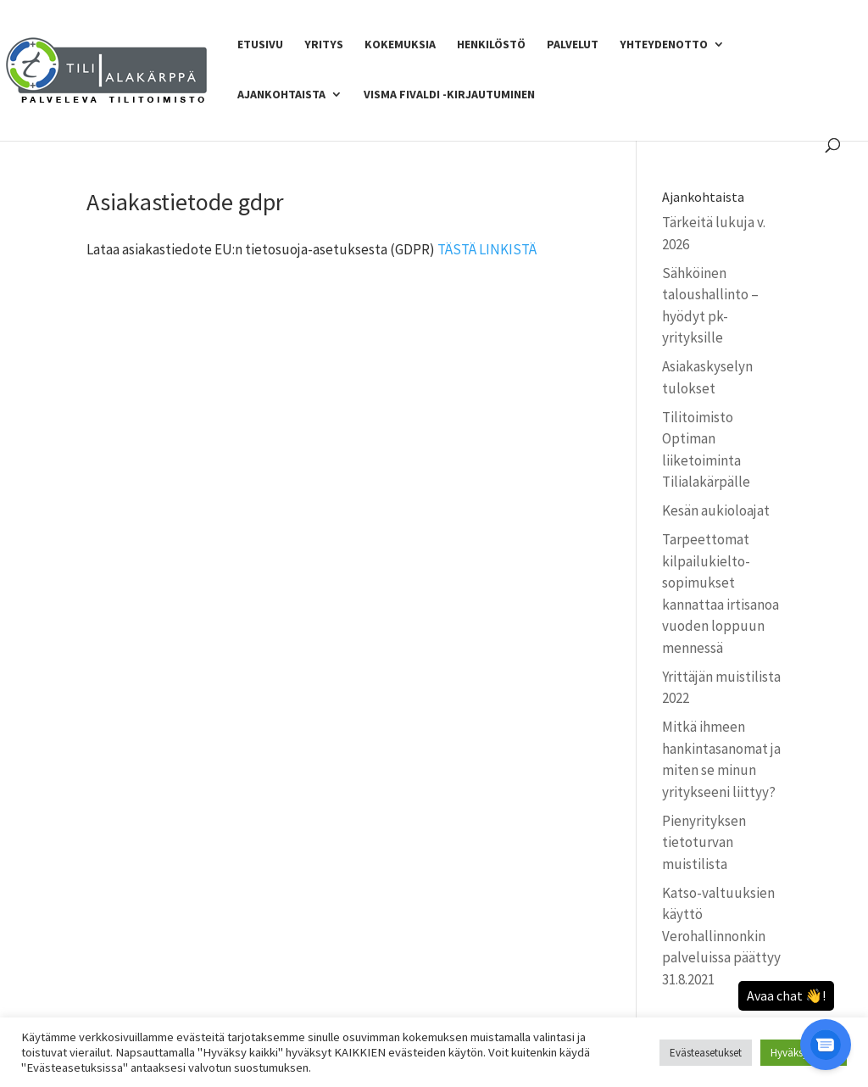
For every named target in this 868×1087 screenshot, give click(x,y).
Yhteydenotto (664, 45)
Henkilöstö (491, 45)
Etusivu (260, 45)
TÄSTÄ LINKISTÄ (487, 249)
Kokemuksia (400, 45)
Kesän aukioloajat (716, 510)
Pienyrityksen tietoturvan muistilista (704, 842)
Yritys (323, 45)
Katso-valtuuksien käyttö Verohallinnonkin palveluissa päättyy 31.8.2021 (721, 936)
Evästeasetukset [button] (706, 1052)
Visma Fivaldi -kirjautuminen (449, 95)
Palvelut (572, 45)
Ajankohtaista (281, 95)
